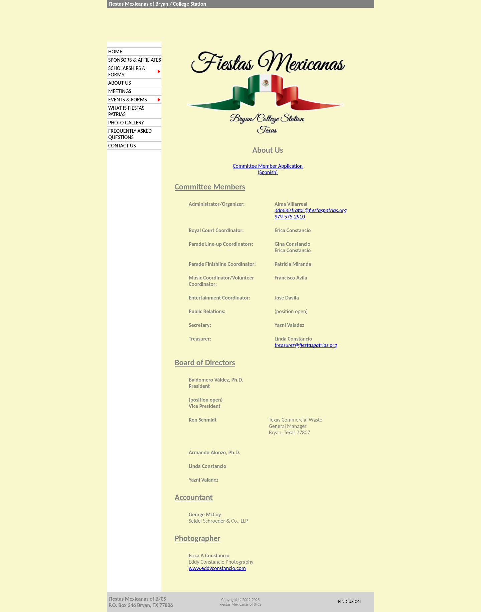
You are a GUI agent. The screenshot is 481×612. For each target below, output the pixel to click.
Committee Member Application (268, 166)
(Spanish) (268, 172)
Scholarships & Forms (127, 71)
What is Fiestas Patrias (126, 111)
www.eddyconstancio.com (217, 568)
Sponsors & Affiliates (134, 60)
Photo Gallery (126, 122)
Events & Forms (127, 99)
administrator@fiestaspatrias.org (311, 210)
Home (115, 51)
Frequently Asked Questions (130, 134)
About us (119, 83)
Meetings (119, 91)
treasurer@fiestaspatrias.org (306, 345)
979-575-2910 (290, 216)
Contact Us (122, 145)
